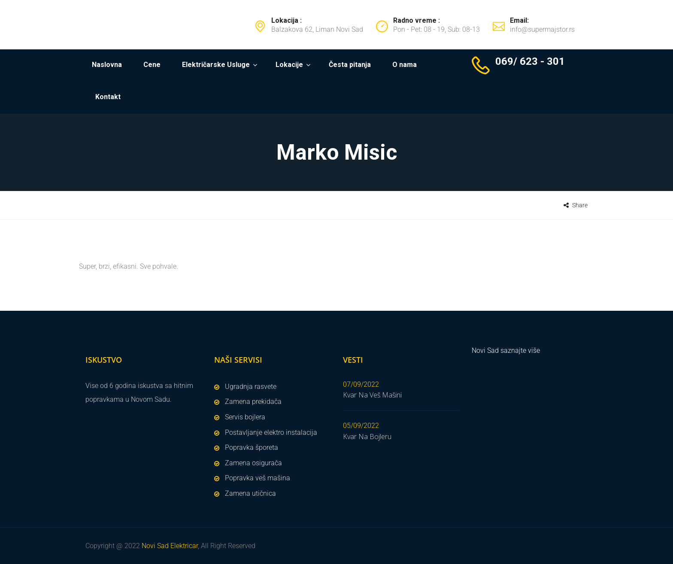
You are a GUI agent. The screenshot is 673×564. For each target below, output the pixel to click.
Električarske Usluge (216, 65)
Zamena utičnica (250, 493)
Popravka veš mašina (257, 478)
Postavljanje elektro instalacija (271, 432)
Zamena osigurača (253, 463)
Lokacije (289, 65)
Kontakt (108, 97)
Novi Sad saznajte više (506, 350)
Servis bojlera (245, 417)
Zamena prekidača (253, 401)
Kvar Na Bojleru (367, 436)
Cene (152, 65)
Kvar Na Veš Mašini (372, 395)
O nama (404, 65)
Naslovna (107, 65)
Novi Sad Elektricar (170, 546)
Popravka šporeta (251, 447)
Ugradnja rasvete (250, 386)
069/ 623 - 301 (530, 61)
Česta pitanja (350, 65)
